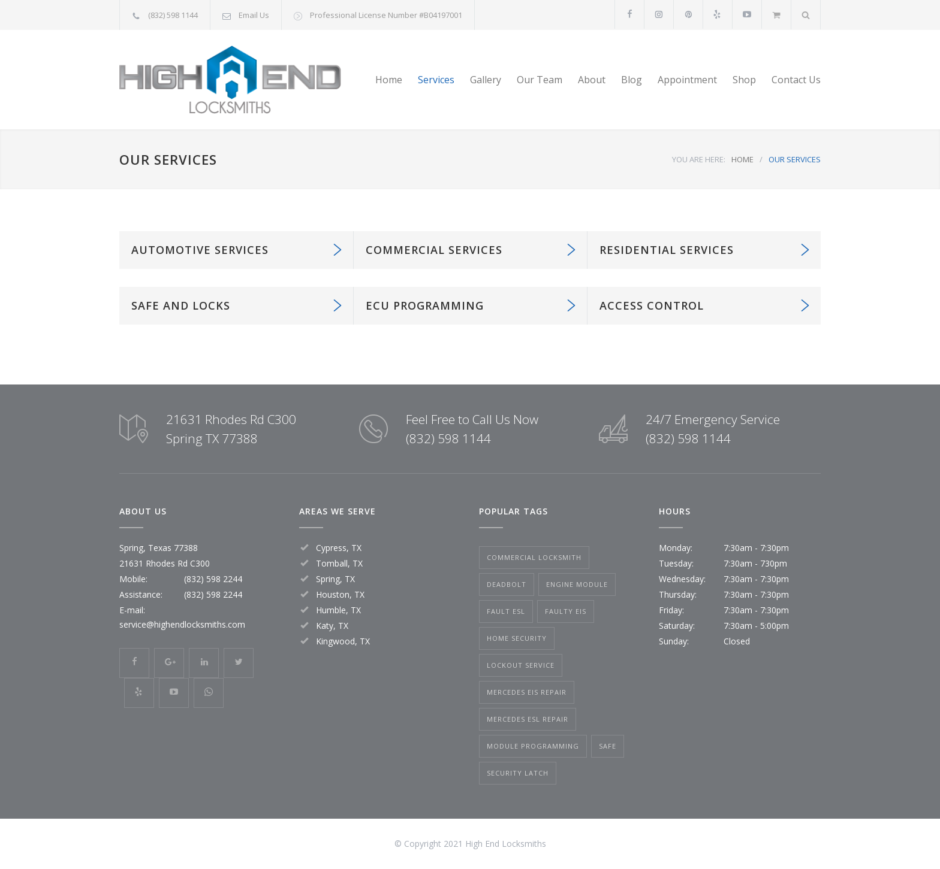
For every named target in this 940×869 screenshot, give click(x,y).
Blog (631, 79)
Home (388, 79)
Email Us (254, 15)
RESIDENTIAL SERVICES (666, 250)
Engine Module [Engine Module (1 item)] (577, 584)
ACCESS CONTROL (651, 305)
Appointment (687, 79)
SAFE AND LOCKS (180, 305)
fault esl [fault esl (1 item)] (506, 611)
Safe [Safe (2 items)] (607, 745)
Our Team (539, 79)
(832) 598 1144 (173, 15)
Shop (744, 79)
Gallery (485, 79)
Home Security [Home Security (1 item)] (517, 638)
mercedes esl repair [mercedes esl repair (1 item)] (527, 718)
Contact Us (796, 79)
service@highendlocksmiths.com (182, 624)
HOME (742, 159)
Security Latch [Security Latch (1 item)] (518, 772)
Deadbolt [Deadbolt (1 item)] (506, 584)
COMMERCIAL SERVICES (434, 250)
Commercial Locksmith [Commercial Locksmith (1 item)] (534, 557)
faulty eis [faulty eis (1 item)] (565, 611)
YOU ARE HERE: (698, 159)
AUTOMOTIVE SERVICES (200, 250)
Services (436, 79)
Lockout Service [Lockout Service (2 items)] (521, 665)
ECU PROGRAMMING (425, 305)
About (591, 79)
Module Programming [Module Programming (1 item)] (533, 745)
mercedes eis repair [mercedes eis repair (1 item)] (527, 692)
